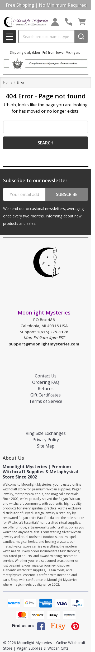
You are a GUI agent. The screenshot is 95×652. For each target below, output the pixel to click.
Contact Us (45, 376)
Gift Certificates (45, 395)
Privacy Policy (45, 440)
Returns (46, 388)
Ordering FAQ (45, 382)
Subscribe (66, 194)
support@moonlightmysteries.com (44, 343)
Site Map (45, 446)
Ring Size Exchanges (46, 433)
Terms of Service (45, 401)
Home (7, 82)
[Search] (81, 36)
